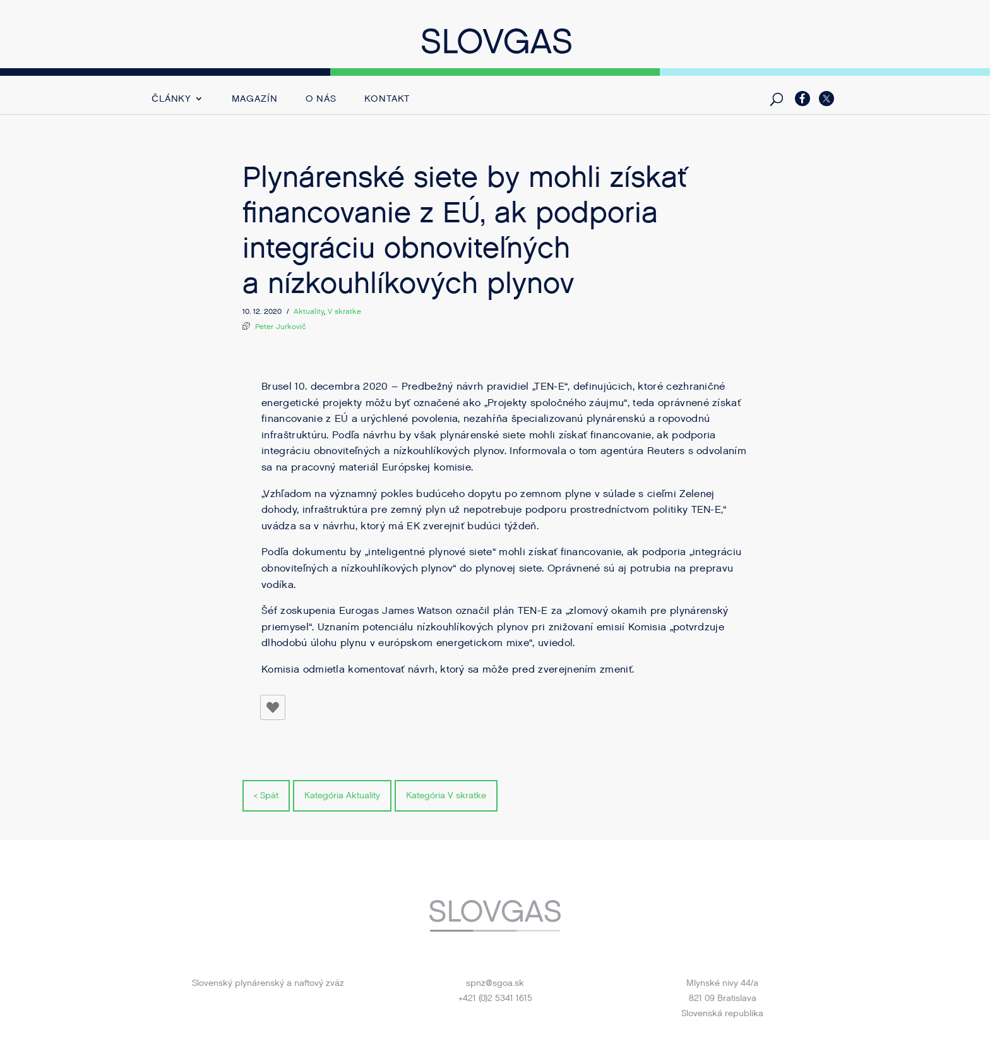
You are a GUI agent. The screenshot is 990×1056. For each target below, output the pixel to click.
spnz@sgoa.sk (495, 983)
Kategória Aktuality (342, 795)
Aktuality (309, 311)
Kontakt (387, 99)
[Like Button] (272, 707)
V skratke (344, 311)
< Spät (266, 795)
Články (171, 99)
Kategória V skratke (446, 795)
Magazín (254, 99)
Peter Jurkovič (280, 326)
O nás (321, 99)
